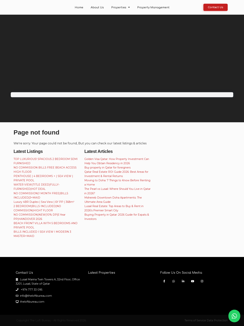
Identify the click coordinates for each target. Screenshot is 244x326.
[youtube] (192, 281)
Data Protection (217, 320)
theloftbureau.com (32, 301)
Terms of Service (195, 320)
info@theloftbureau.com (36, 295)
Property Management (152, 7)
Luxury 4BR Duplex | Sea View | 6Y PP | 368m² (44, 202)
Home (81, 7)
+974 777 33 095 (31, 289)
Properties (121, 7)
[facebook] (164, 281)
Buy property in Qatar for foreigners (107, 167)
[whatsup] (173, 281)
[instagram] (202, 281)
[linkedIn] (183, 281)
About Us (98, 7)
